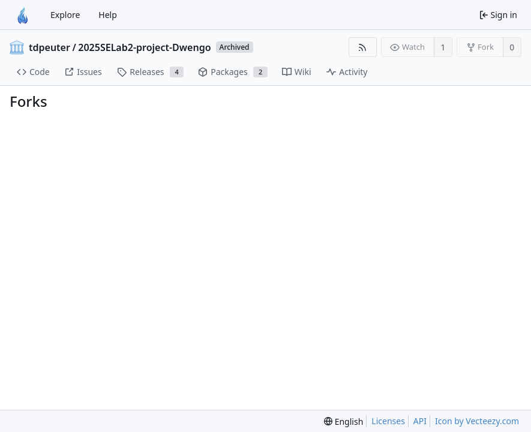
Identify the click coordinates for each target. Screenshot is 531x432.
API (420, 421)
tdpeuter (49, 47)
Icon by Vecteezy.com (477, 421)
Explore (65, 14)
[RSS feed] (363, 47)
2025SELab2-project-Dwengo (144, 47)
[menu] (343, 421)
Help (107, 14)
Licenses (388, 421)
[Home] (23, 15)
